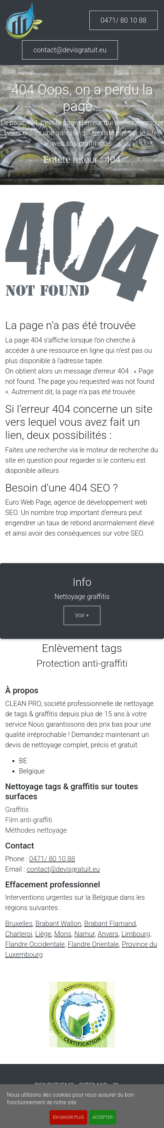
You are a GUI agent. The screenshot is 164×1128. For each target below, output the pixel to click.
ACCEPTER (102, 1117)
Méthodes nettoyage (36, 830)
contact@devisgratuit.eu (70, 50)
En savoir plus (68, 1117)
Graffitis (17, 809)
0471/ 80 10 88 (124, 20)
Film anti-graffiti (28, 820)
